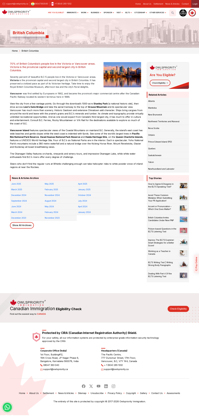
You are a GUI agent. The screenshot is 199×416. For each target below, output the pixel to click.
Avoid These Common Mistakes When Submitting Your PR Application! (160, 198)
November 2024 (119, 189)
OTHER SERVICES (158, 12)
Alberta (151, 101)
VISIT (119, 12)
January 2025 (51, 189)
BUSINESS (96, 12)
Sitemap (82, 406)
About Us (147, 4)
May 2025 (49, 184)
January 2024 (51, 206)
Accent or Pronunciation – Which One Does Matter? (159, 207)
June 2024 (16, 201)
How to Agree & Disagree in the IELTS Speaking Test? (161, 185)
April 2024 (82, 201)
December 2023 (85, 206)
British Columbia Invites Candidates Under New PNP (161, 218)
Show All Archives (21, 214)
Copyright (132, 406)
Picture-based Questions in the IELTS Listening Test (162, 230)
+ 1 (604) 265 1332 (114, 378)
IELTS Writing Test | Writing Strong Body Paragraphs (160, 263)
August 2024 (84, 195)
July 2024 (116, 195)
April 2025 (82, 184)
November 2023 (119, 206)
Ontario (151, 135)
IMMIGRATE (72, 12)
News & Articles (172, 4)
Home (138, 4)
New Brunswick (155, 114)
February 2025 (18, 189)
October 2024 (17, 195)
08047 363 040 (51, 378)
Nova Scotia (153, 128)
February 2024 (18, 206)
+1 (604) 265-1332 (61, 3)
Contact (185, 4)
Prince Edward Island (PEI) (160, 141)
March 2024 (117, 201)
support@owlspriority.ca (15, 3)
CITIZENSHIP (140, 12)
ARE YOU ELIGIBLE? (56, 12)
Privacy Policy (115, 406)
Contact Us (158, 406)
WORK (84, 12)
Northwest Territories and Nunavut (163, 121)
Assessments (175, 406)
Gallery (145, 406)
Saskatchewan (154, 155)
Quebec (152, 148)
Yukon (151, 162)
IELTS (128, 12)
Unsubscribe (97, 406)
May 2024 (49, 201)
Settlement (158, 4)
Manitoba (152, 108)
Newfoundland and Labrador (161, 169)
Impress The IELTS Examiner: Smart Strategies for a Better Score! (161, 243)
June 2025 (16, 184)
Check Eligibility (160, 82)
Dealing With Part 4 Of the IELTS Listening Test (160, 274)
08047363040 (39, 3)
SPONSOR (109, 12)
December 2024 (85, 189)
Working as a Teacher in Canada (159, 252)
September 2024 (52, 195)
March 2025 (117, 184)
